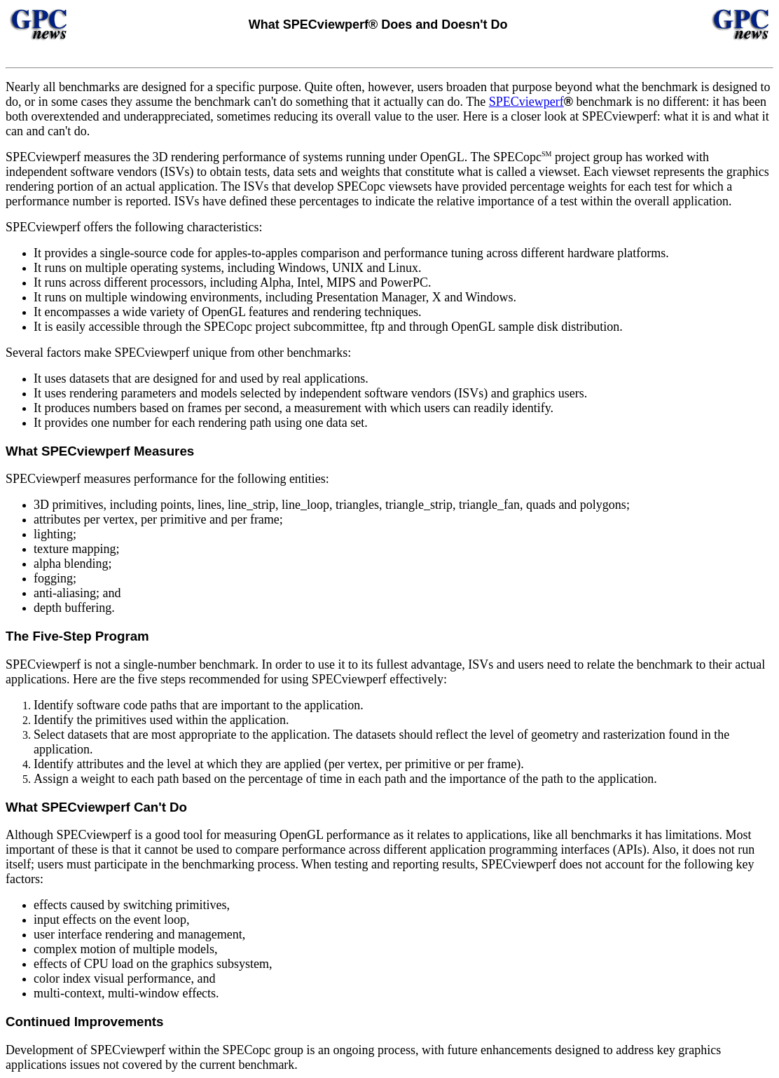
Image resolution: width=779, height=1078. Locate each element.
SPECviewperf (526, 102)
